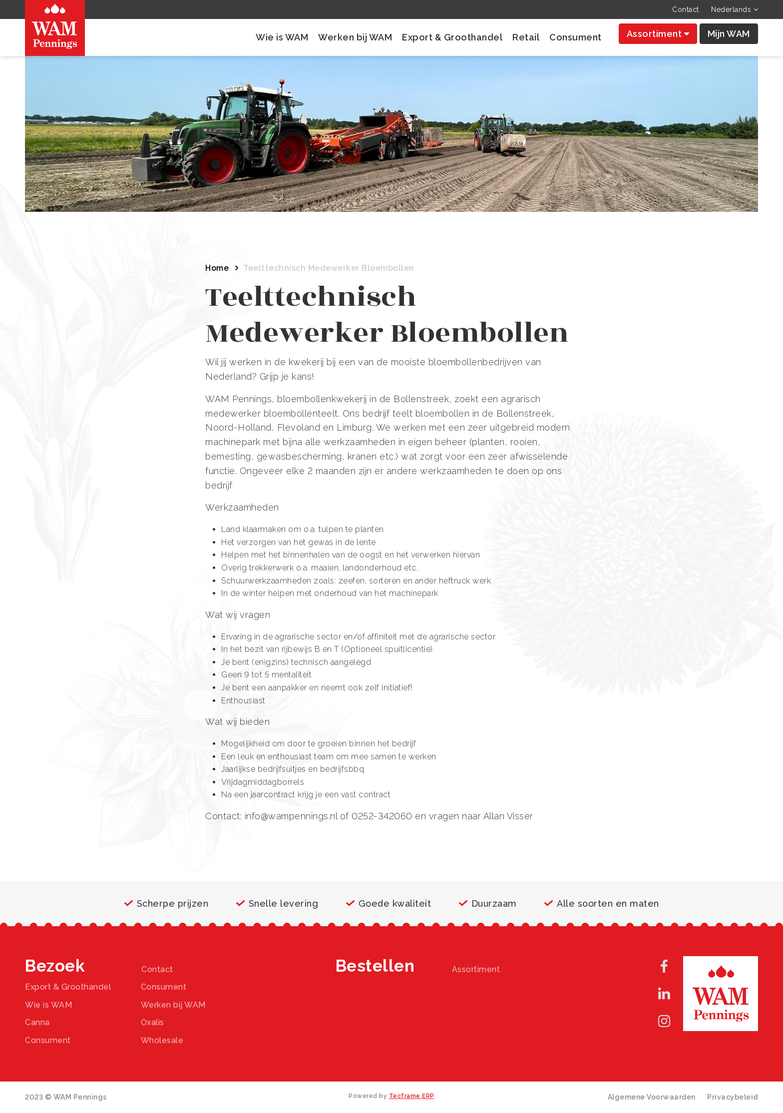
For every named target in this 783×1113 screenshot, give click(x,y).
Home (217, 268)
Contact (685, 9)
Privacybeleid (732, 1097)
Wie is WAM (282, 37)
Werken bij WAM (355, 37)
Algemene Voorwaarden (652, 1097)
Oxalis (152, 1022)
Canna (37, 1022)
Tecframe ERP (411, 1096)
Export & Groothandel (452, 37)
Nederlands (734, 9)
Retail (525, 37)
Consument (575, 37)
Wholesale (162, 1040)
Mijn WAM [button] (729, 33)
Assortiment (658, 33)
